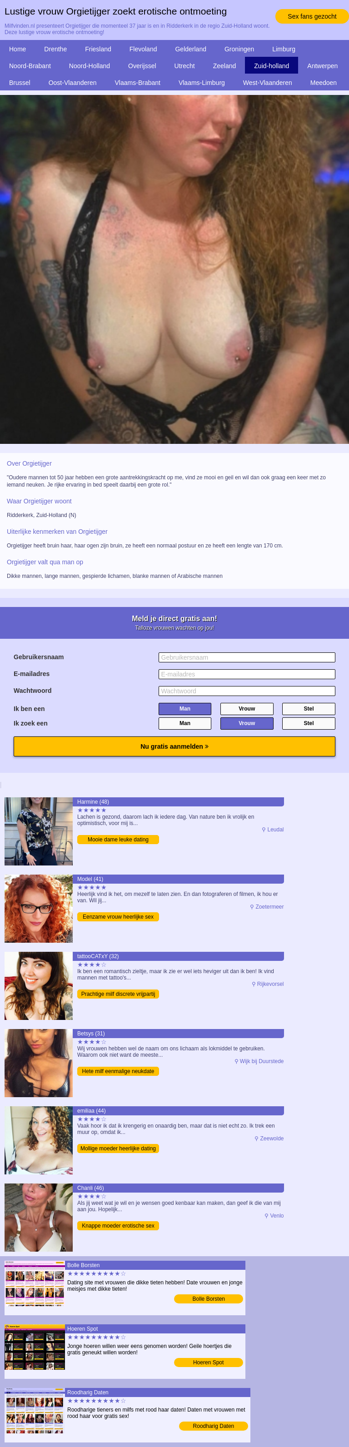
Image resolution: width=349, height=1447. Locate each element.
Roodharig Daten (213, 1426)
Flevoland (143, 49)
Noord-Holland (89, 66)
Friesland (98, 49)
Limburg (283, 49)
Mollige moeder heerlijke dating (118, 1148)
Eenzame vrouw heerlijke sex (118, 917)
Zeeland (224, 66)
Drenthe (55, 49)
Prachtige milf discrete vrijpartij (118, 994)
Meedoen (323, 82)
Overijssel (142, 66)
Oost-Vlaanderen (73, 82)
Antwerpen (322, 66)
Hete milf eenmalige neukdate (118, 1071)
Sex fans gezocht (312, 16)
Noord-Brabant (30, 66)
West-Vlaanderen (267, 82)
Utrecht (184, 66)
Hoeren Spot (208, 1362)
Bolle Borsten (209, 1299)
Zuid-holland (271, 66)
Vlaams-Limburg (202, 82)
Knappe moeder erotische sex (118, 1226)
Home (17, 49)
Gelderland (190, 49)
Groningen (239, 49)
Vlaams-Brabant (137, 82)
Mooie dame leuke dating (118, 839)
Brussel (19, 82)
